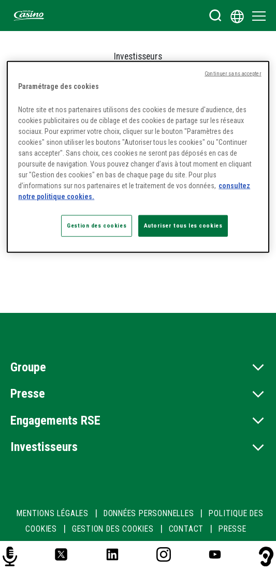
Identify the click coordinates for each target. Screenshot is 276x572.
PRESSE (232, 529)
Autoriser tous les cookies (183, 225)
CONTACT (186, 529)
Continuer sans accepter (233, 73)
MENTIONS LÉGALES (53, 513)
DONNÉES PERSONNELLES (149, 513)
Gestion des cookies (113, 529)
